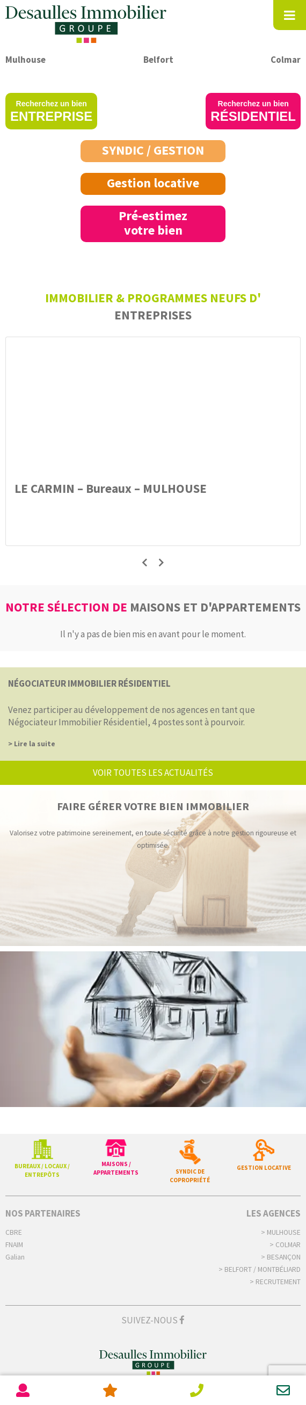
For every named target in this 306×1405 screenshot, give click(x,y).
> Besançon (281, 1257)
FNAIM (14, 1244)
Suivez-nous (153, 1320)
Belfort (158, 59)
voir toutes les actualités (153, 772)
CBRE (13, 1232)
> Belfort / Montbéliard (259, 1269)
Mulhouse (25, 59)
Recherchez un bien (51, 111)
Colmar (286, 59)
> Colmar (285, 1244)
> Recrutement (275, 1281)
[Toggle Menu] (289, 15)
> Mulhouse (281, 1232)
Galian (15, 1257)
